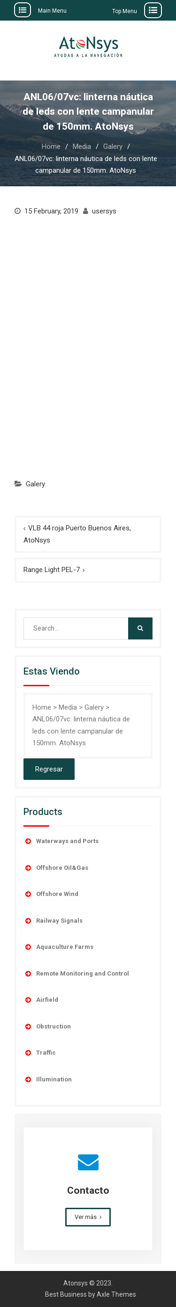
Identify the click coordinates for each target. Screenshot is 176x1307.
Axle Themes (116, 1294)
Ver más (86, 1216)
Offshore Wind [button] (50, 894)
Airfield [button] (40, 1000)
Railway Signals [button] (53, 920)
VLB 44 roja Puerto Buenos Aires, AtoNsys (77, 534)
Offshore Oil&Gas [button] (55, 868)
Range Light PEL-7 (51, 569)
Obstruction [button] (47, 1026)
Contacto (88, 1190)
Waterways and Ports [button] (61, 841)
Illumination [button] (47, 1079)
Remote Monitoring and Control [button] (76, 973)
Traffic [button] (39, 1052)
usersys (104, 211)
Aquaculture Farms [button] (58, 947)
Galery (35, 484)
